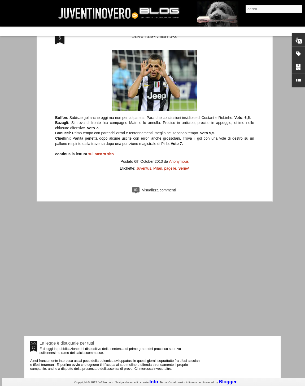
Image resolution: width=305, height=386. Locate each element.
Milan (157, 106)
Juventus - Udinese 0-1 (61, 298)
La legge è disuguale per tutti (67, 343)
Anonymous (179, 99)
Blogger (228, 381)
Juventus (143, 106)
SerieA (183, 106)
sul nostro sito (101, 92)
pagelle (170, 106)
